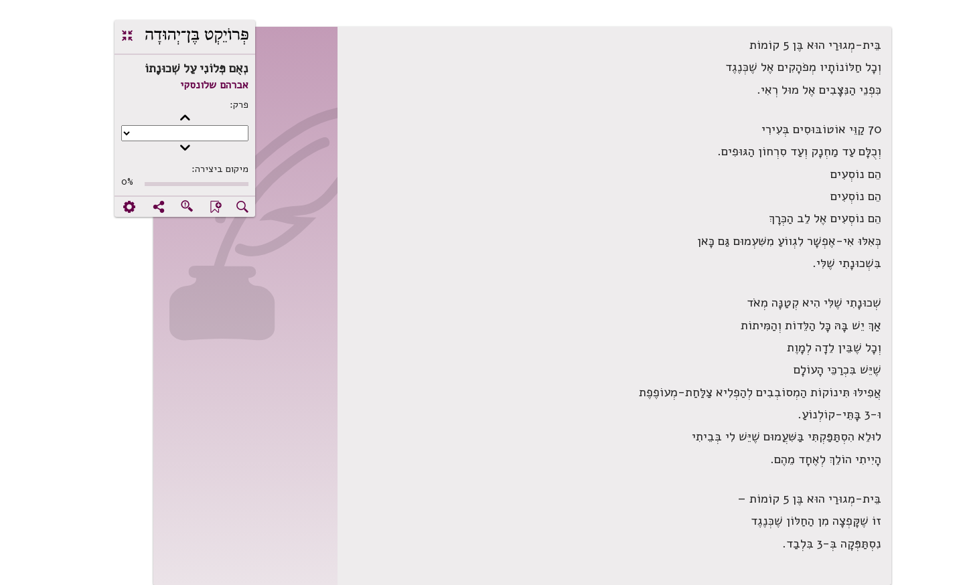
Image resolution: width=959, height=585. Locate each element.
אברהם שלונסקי (171, 85)
